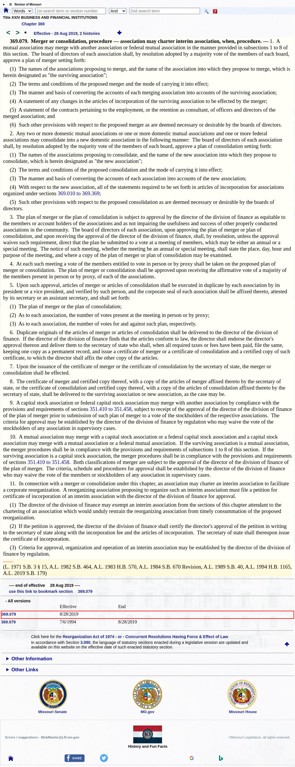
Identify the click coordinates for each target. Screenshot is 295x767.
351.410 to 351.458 (111, 409)
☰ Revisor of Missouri (23, 4)
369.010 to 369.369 (78, 193)
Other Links (25, 669)
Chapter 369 (33, 24)
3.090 (85, 642)
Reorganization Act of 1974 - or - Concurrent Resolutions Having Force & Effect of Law (145, 636)
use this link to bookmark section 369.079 (50, 591)
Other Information (32, 658)
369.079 (8, 614)
